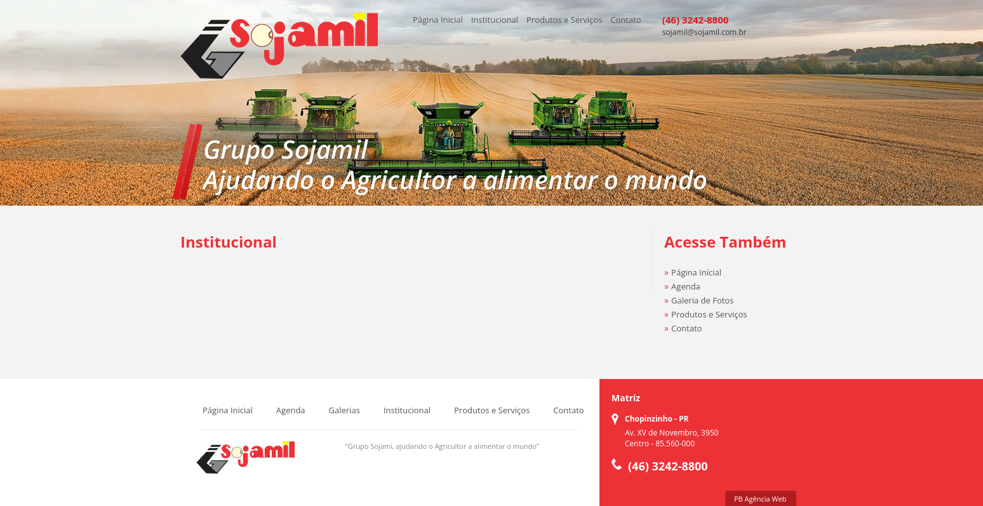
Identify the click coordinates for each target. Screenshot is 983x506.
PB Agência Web (760, 498)
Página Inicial (438, 19)
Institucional (494, 19)
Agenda (685, 286)
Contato (625, 19)
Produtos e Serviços (564, 19)
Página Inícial (696, 272)
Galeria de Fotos (702, 300)
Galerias (344, 410)
